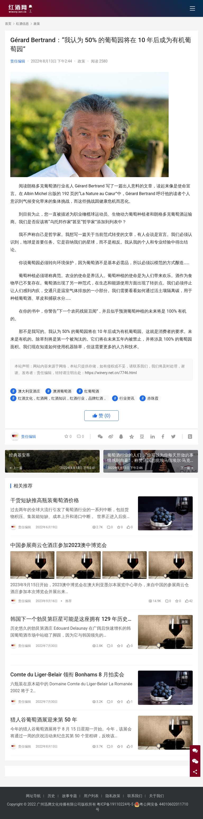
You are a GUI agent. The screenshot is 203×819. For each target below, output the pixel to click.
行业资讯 (126, 398)
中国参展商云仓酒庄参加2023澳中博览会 (58, 545)
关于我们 (156, 796)
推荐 (68, 601)
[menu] (192, 8)
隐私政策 (112, 796)
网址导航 (33, 796)
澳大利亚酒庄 (29, 391)
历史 (51, 796)
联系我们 (134, 796)
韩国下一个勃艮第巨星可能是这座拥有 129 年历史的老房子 (69, 619)
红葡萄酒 (91, 391)
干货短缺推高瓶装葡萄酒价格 (44, 500)
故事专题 (69, 796)
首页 (8, 24)
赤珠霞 (152, 398)
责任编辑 (17, 61)
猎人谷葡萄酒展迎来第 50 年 (43, 719)
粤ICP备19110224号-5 (115, 804)
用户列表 (91, 796)
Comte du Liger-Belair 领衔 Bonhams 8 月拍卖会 (67, 674)
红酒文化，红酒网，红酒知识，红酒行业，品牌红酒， (62, 398)
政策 (81, 61)
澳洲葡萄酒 (62, 391)
